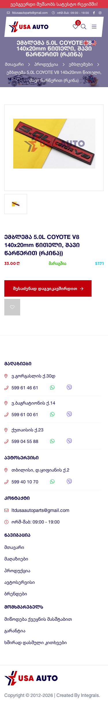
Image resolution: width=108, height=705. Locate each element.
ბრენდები (15, 593)
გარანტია (14, 630)
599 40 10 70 (25, 482)
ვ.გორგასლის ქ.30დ (33, 376)
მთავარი (17, 64)
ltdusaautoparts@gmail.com (27, 12)
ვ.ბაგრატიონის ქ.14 (33, 403)
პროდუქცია (49, 64)
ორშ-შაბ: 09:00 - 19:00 (70, 12)
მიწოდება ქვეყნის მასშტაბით (38, 619)
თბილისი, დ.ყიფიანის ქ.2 (40, 470)
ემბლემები (84, 64)
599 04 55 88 (25, 441)
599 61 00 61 (25, 414)
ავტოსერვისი (19, 582)
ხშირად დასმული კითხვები (35, 642)
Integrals (90, 695)
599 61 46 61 (25, 387)
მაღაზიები (16, 559)
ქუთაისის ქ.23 (27, 430)
